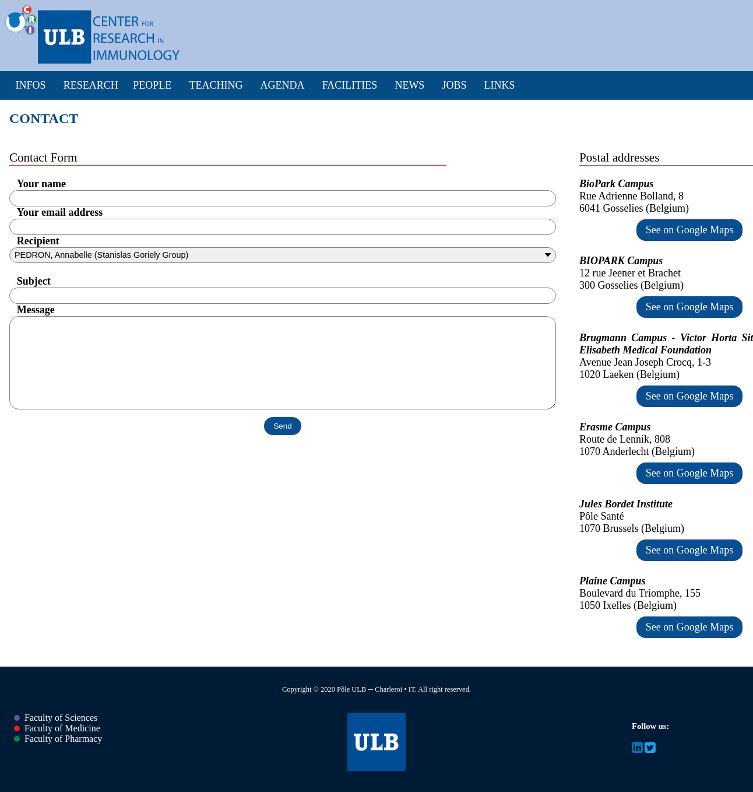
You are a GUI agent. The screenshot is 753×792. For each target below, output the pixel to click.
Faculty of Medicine (57, 728)
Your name (41, 184)
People (152, 85)
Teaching (215, 85)
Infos (31, 85)
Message (36, 310)
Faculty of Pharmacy (58, 739)
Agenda (283, 85)
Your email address (60, 212)
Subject (34, 281)
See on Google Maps (689, 230)
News (409, 85)
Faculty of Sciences (55, 718)
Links (499, 85)
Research (91, 85)
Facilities (350, 85)
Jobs (454, 85)
